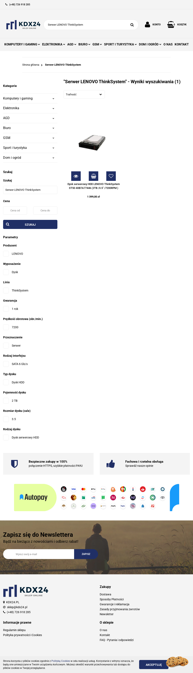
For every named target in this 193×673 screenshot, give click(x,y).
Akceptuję (154, 664)
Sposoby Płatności (112, 599)
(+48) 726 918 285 (19, 612)
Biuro (28, 128)
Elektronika (28, 108)
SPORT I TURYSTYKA (120, 44)
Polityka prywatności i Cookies (22, 635)
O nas (103, 630)
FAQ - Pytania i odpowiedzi (117, 640)
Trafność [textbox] (71, 94)
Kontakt (105, 635)
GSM (97, 44)
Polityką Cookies (60, 661)
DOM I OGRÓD (150, 44)
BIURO (84, 44)
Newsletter (107, 614)
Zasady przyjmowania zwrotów (120, 609)
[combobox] (84, 94)
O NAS (168, 44)
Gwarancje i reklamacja (114, 604)
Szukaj (30, 224)
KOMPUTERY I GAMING (22, 44)
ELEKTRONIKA (53, 44)
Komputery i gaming (28, 98)
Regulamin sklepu (14, 630)
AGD (71, 44)
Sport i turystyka (28, 148)
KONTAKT (182, 44)
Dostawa (105, 594)
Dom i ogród (28, 158)
